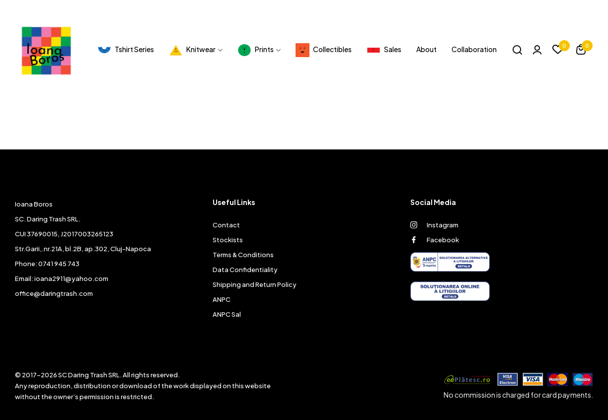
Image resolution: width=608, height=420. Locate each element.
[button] (581, 51)
